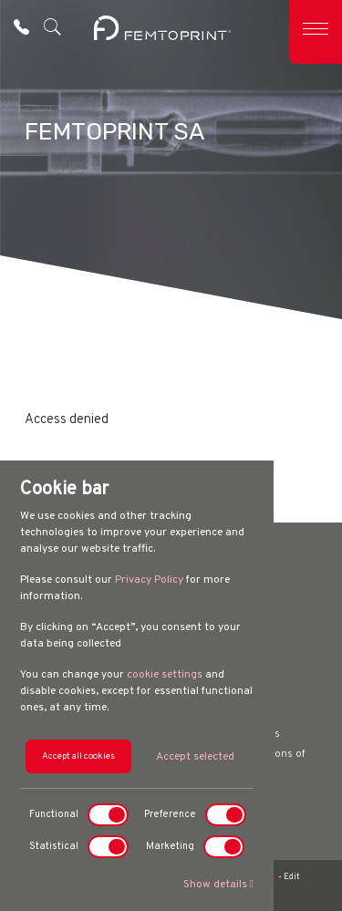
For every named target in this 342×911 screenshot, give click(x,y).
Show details (218, 884)
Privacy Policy (149, 580)
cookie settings (164, 675)
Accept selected (195, 757)
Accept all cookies (78, 756)
